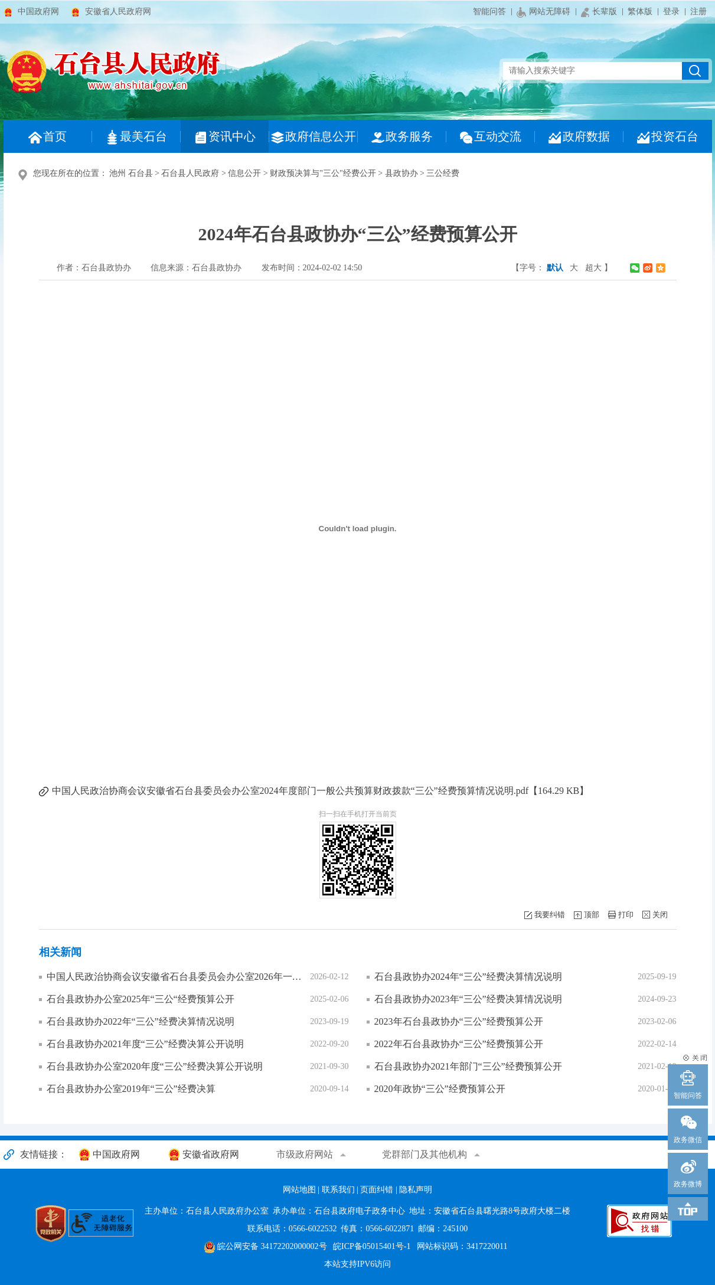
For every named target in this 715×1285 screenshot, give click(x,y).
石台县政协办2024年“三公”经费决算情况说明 (468, 977)
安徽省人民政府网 (118, 11)
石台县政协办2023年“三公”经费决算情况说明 (468, 999)
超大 (593, 267)
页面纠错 (376, 1189)
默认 (555, 267)
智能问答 (489, 11)
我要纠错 (549, 914)
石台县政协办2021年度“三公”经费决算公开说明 (145, 1044)
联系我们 (338, 1189)
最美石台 (136, 137)
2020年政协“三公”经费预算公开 (439, 1089)
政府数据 (578, 137)
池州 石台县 (131, 173)
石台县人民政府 (190, 173)
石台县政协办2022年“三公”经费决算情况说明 (140, 1021)
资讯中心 (224, 137)
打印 (626, 914)
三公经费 (442, 173)
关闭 (660, 914)
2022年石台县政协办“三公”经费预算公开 (458, 1044)
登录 (671, 11)
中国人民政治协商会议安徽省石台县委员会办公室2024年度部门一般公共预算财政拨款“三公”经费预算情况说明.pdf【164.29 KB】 (320, 791)
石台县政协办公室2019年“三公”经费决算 (131, 1089)
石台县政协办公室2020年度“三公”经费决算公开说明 (155, 1066)
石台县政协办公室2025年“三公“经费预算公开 (140, 999)
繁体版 (640, 11)
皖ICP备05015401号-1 (371, 1246)
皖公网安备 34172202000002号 (265, 1246)
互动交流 (490, 137)
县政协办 (401, 173)
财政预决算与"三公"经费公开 (323, 173)
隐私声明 (415, 1189)
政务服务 (401, 137)
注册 (698, 11)
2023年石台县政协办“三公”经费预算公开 (458, 1021)
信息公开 (244, 173)
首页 (47, 137)
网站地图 (299, 1189)
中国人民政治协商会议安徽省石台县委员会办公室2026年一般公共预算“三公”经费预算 (176, 977)
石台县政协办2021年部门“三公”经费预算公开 (468, 1066)
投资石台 (667, 137)
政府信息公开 (313, 137)
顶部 (591, 914)
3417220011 (486, 1246)
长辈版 (599, 12)
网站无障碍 (543, 12)
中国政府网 (38, 11)
